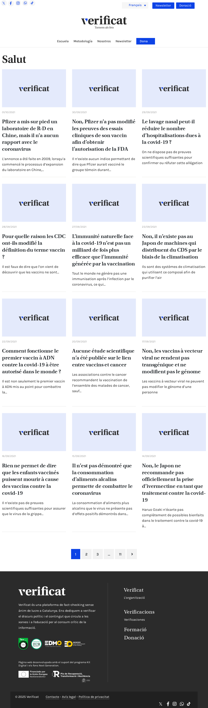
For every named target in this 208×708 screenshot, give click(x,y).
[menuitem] (135, 5)
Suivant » (132, 554)
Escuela (63, 41)
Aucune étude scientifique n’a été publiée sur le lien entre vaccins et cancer (103, 358)
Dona (144, 41)
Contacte (52, 697)
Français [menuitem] (136, 5)
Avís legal (69, 697)
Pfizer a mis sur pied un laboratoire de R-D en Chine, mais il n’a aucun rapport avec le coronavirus (30, 135)
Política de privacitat (94, 697)
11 (120, 554)
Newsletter (163, 5)
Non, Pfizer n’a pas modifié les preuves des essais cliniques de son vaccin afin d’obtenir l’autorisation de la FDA (103, 135)
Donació (185, 5)
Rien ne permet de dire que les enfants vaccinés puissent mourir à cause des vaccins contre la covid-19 (30, 479)
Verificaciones (128, 619)
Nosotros (104, 41)
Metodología (83, 41)
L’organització (128, 597)
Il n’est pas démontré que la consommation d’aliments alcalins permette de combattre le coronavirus (102, 479)
